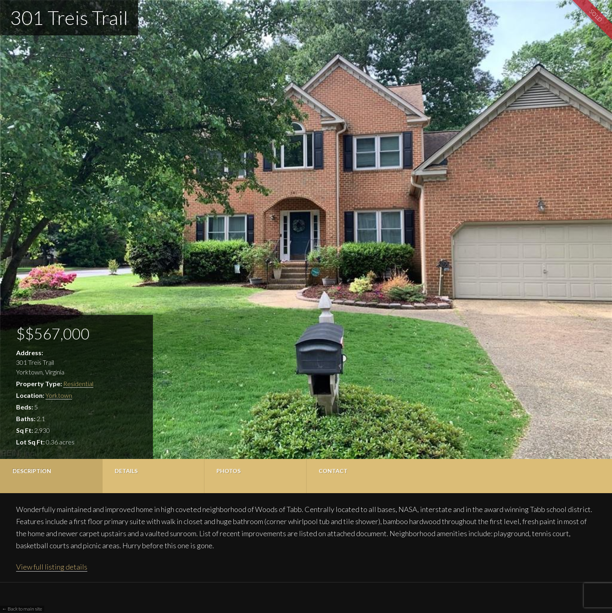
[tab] (51, 476)
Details (126, 470)
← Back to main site (22, 609)
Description (31, 470)
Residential (78, 383)
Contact (333, 470)
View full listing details (51, 566)
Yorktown (58, 395)
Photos (228, 470)
